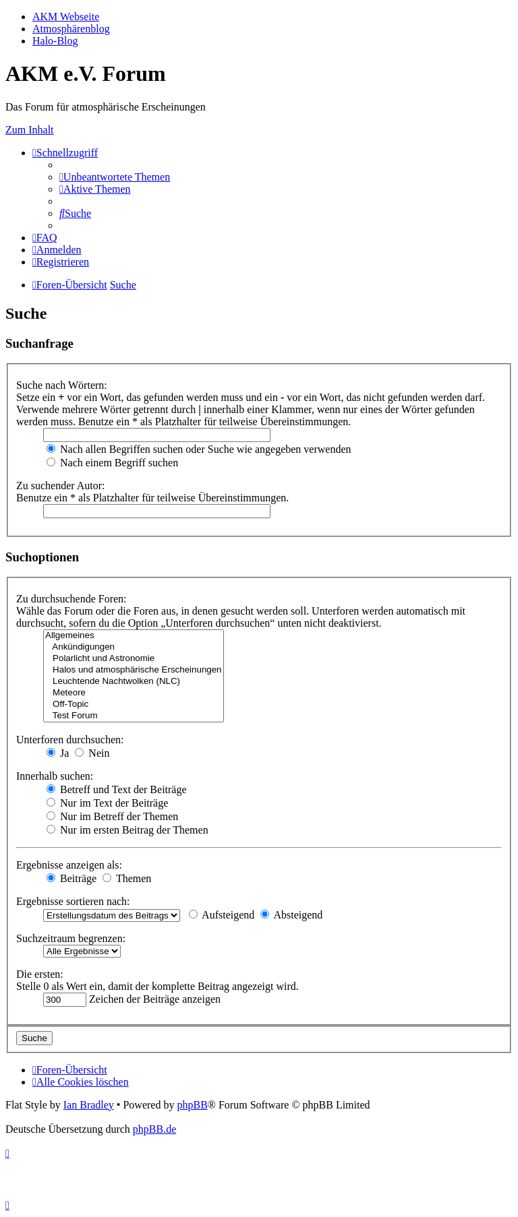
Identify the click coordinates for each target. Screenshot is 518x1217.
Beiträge (71, 878)
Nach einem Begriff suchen (112, 462)
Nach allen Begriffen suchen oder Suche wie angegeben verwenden (199, 449)
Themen (127, 878)
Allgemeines (133, 636)
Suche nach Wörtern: (61, 385)
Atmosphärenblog (71, 28)
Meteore (133, 693)
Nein (92, 753)
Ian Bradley (88, 1105)
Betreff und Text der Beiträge (117, 789)
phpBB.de (154, 1129)
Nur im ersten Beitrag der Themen (127, 830)
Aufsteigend (221, 914)
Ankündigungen (133, 647)
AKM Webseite (65, 16)
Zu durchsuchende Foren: (71, 598)
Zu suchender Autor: (60, 485)
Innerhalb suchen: (54, 776)
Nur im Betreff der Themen (112, 816)
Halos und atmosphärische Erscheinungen (133, 670)
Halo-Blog (55, 40)
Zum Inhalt (29, 129)
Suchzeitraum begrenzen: (70, 938)
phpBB (192, 1105)
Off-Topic (133, 704)
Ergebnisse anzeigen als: (69, 865)
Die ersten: (39, 974)
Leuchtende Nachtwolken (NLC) (133, 681)
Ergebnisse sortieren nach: (73, 901)
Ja (58, 753)
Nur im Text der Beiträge (107, 803)
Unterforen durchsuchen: (70, 739)
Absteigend (291, 914)
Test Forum (133, 716)
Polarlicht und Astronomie (133, 658)
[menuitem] (114, 177)
